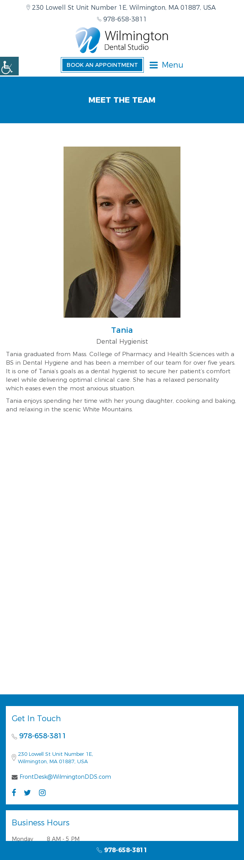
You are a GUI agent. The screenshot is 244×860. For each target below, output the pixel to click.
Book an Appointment (102, 64)
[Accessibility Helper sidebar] (9, 66)
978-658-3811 (122, 19)
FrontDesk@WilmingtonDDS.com (65, 776)
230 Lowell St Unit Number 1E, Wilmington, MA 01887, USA (121, 7)
